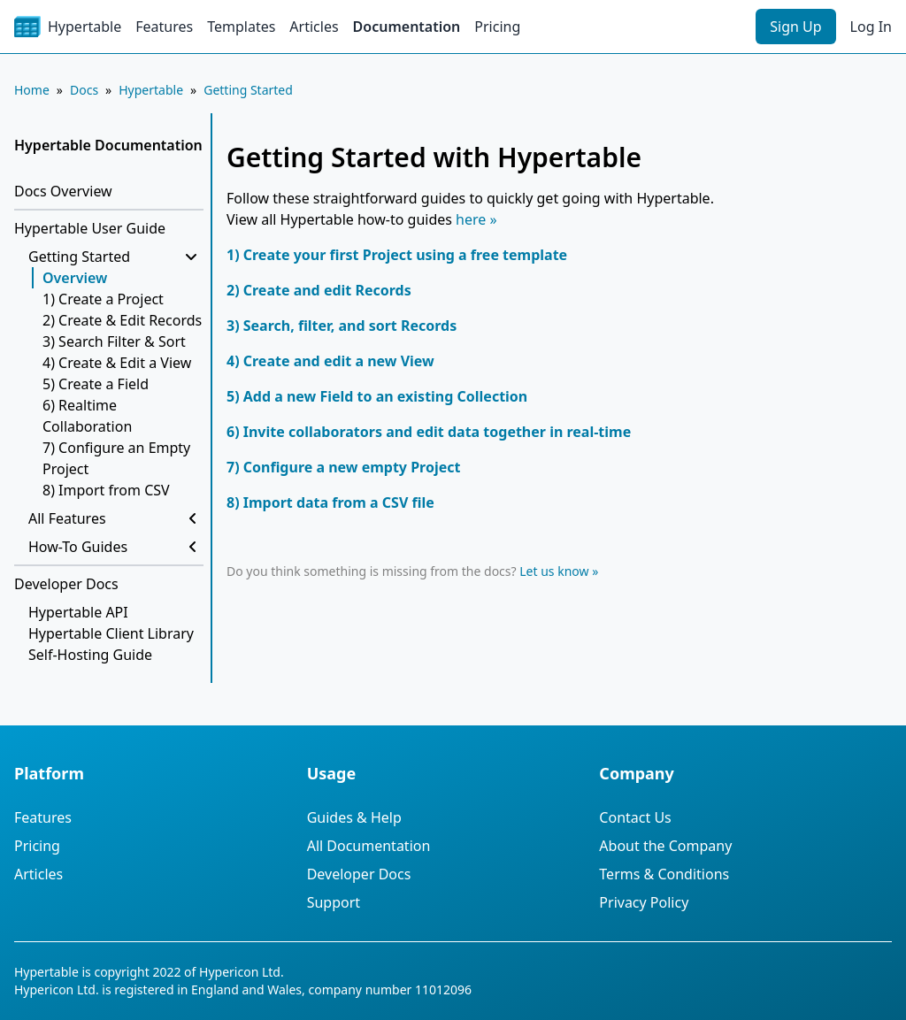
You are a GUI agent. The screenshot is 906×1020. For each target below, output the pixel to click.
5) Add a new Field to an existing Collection (376, 396)
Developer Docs (66, 584)
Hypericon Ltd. (241, 971)
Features (164, 26)
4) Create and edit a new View (330, 361)
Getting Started (248, 89)
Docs (84, 89)
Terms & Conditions (664, 874)
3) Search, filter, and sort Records (341, 325)
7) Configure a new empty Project (343, 467)
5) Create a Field (95, 384)
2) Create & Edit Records (122, 320)
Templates (241, 26)
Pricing (497, 26)
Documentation (407, 26)
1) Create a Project (103, 299)
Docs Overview (63, 191)
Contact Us (635, 817)
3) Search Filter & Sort (114, 341)
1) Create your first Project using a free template (396, 255)
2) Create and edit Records (318, 290)
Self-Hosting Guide (90, 654)
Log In (871, 26)
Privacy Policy (643, 902)
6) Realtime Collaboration (87, 415)
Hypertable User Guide (89, 228)
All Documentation (369, 845)
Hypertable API (78, 612)
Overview (74, 278)
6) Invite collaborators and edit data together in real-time (428, 431)
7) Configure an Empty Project (116, 458)
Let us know (553, 571)
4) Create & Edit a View (116, 362)
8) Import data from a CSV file (330, 502)
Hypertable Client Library (111, 633)
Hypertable (151, 89)
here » (476, 219)
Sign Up (795, 26)
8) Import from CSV (106, 490)
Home (32, 89)
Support (333, 902)
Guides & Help (354, 817)
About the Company (665, 845)
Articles (313, 26)
